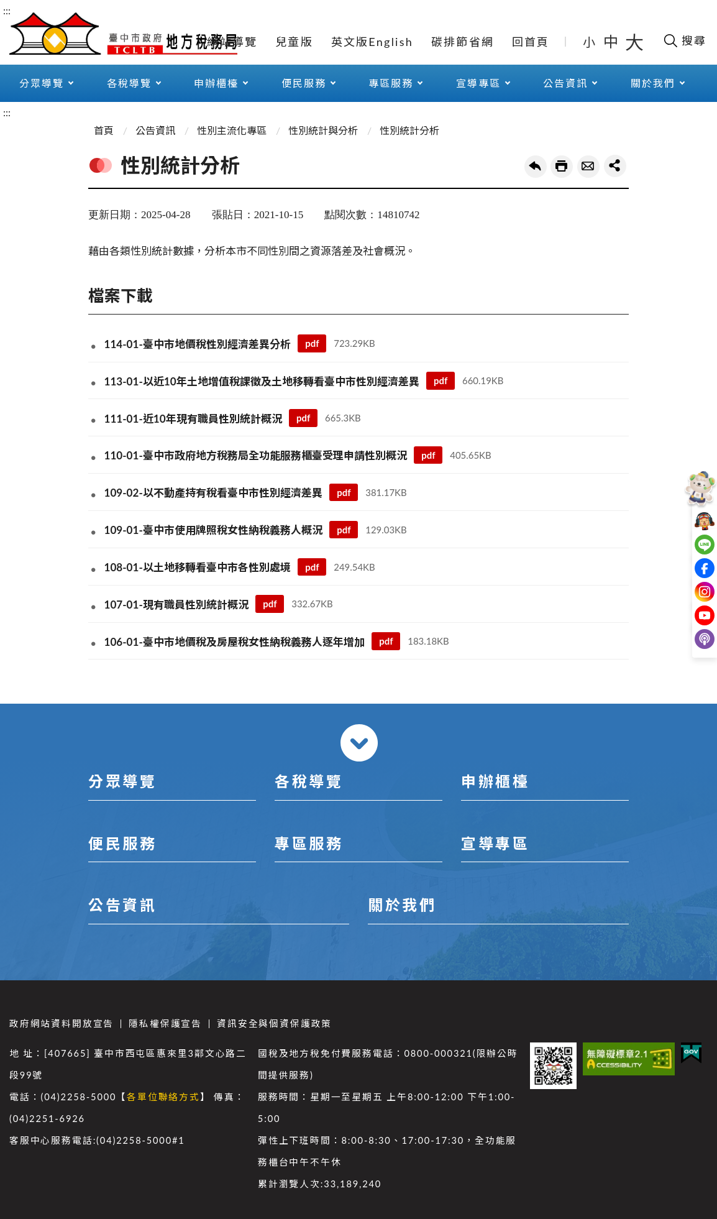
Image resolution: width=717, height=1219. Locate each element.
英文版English (372, 41)
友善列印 (561, 166)
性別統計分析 (409, 130)
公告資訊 (565, 83)
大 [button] (634, 42)
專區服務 (390, 83)
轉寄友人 (588, 166)
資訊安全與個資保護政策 (274, 1023)
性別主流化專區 (232, 130)
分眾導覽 (41, 83)
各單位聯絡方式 (163, 1097)
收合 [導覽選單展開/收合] (359, 742)
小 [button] (590, 41)
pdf (312, 343)
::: (7, 10)
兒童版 (294, 41)
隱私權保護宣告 (165, 1023)
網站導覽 (232, 41)
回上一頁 (535, 166)
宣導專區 (478, 83)
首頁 (104, 130)
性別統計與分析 (323, 130)
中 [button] (612, 41)
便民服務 (303, 83)
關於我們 (653, 83)
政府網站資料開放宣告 (61, 1023)
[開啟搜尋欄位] (684, 40)
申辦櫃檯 (216, 83)
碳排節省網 (462, 41)
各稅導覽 (129, 83)
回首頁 (531, 41)
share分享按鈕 (615, 166)
